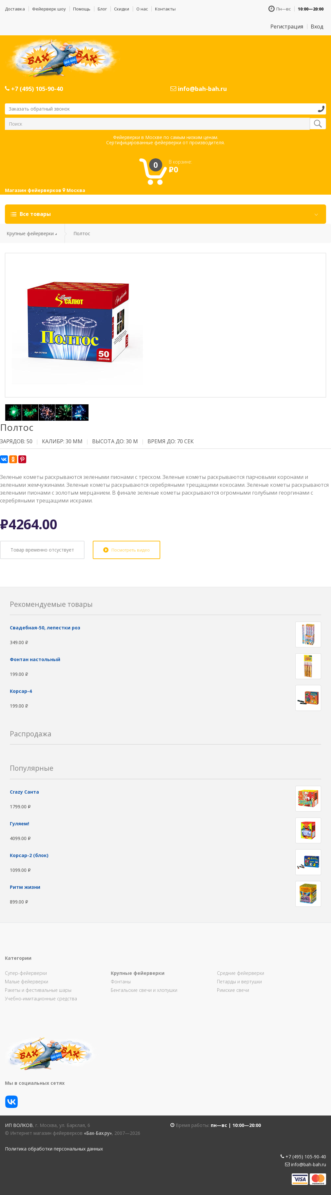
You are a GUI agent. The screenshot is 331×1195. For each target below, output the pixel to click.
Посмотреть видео (130, 550)
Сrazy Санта (24, 792)
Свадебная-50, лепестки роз (45, 627)
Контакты (165, 9)
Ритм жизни (25, 887)
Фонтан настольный (35, 659)
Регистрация (286, 26)
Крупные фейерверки (30, 233)
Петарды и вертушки (239, 981)
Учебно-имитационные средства (41, 998)
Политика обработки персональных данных (54, 1149)
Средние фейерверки (240, 973)
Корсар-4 (21, 691)
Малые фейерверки (26, 981)
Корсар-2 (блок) (29, 855)
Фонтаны (121, 981)
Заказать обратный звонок (39, 109)
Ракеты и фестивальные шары (38, 990)
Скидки (121, 9)
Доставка (15, 9)
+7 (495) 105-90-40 (34, 89)
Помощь (81, 9)
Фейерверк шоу (49, 9)
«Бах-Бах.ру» (98, 1133)
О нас (142, 9)
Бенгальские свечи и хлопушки (144, 990)
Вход (317, 26)
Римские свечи (233, 990)
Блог (102, 9)
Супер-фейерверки (26, 973)
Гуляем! (19, 823)
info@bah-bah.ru (198, 89)
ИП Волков (19, 1125)
